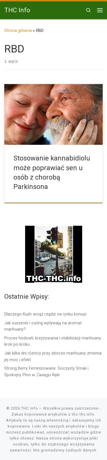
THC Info (29, 408)
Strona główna (18, 30)
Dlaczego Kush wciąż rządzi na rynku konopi (45, 314)
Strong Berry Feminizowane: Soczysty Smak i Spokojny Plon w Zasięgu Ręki (46, 371)
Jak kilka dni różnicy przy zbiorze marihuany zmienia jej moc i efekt (53, 356)
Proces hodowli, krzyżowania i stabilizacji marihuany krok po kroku (52, 341)
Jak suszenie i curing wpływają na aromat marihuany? (43, 326)
